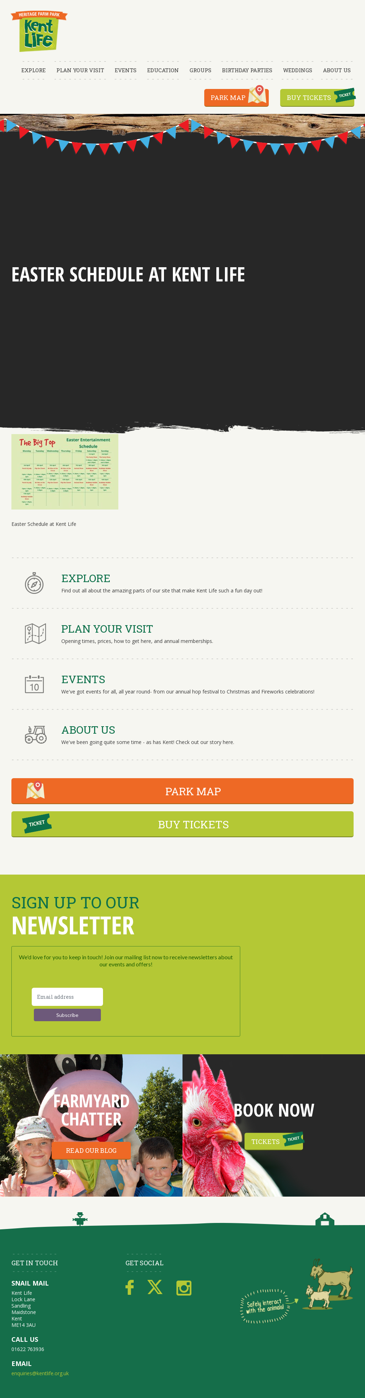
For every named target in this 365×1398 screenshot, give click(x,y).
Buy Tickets (309, 97)
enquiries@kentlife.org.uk (40, 1373)
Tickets (265, 1141)
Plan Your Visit (80, 70)
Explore (33, 70)
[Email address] (67, 997)
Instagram (183, 1288)
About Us (337, 70)
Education (163, 70)
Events (126, 70)
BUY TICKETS (193, 824)
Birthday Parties (247, 70)
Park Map (228, 97)
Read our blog (91, 1150)
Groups (200, 70)
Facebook (129, 1288)
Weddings (297, 70)
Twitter (155, 1288)
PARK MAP (193, 791)
